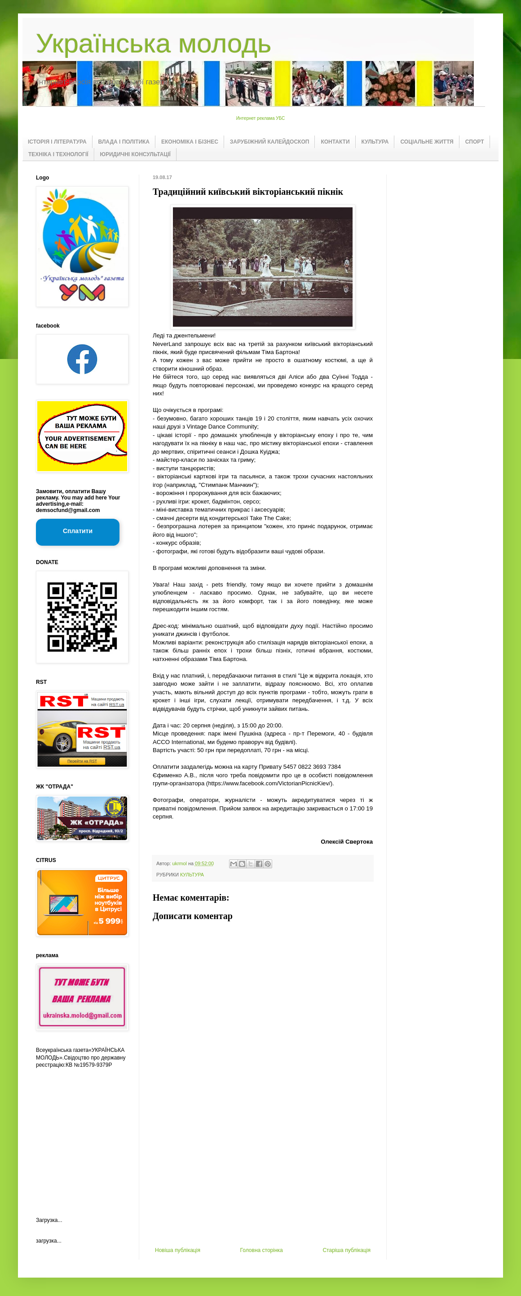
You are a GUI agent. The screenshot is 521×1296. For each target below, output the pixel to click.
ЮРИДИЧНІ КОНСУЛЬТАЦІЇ (135, 154)
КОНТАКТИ (335, 142)
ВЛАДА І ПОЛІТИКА (124, 142)
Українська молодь (153, 43)
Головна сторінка (261, 1250)
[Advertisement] (262, 1180)
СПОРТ (474, 142)
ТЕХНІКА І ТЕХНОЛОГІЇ (58, 154)
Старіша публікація (346, 1250)
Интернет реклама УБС (260, 118)
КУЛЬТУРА (375, 142)
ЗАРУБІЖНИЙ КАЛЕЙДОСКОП (269, 142)
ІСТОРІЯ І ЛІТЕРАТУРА (57, 142)
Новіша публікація (177, 1250)
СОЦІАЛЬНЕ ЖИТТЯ (426, 142)
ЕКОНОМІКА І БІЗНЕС (189, 142)
